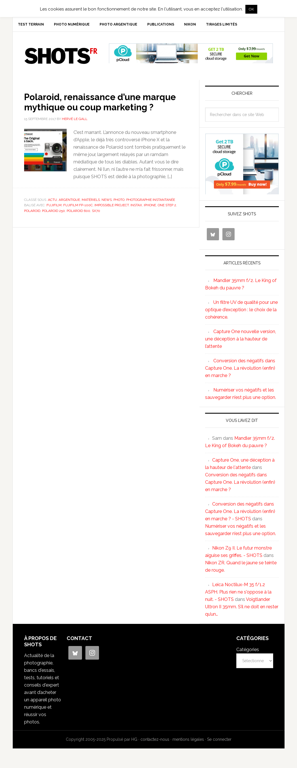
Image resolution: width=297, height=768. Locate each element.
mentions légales (188, 741)
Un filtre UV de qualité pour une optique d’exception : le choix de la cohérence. (241, 312)
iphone (150, 218)
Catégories (247, 652)
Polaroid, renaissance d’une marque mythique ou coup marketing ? (91, 109)
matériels (91, 212)
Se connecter (219, 741)
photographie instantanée (150, 212)
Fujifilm (54, 218)
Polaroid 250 (53, 223)
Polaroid (32, 223)
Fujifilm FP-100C (78, 218)
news (107, 212)
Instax (136, 218)
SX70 (96, 223)
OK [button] (251, 9)
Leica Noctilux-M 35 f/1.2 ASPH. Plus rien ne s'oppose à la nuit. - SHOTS (238, 594)
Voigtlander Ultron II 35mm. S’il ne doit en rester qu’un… (241, 609)
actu (52, 212)
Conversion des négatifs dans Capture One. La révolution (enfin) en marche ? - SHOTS (240, 514)
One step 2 (167, 218)
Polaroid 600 (78, 223)
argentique (69, 212)
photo (119, 212)
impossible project (111, 218)
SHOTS (61, 58)
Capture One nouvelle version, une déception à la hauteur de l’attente (240, 341)
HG (134, 741)
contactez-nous (154, 741)
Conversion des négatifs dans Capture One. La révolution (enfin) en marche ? (240, 370)
